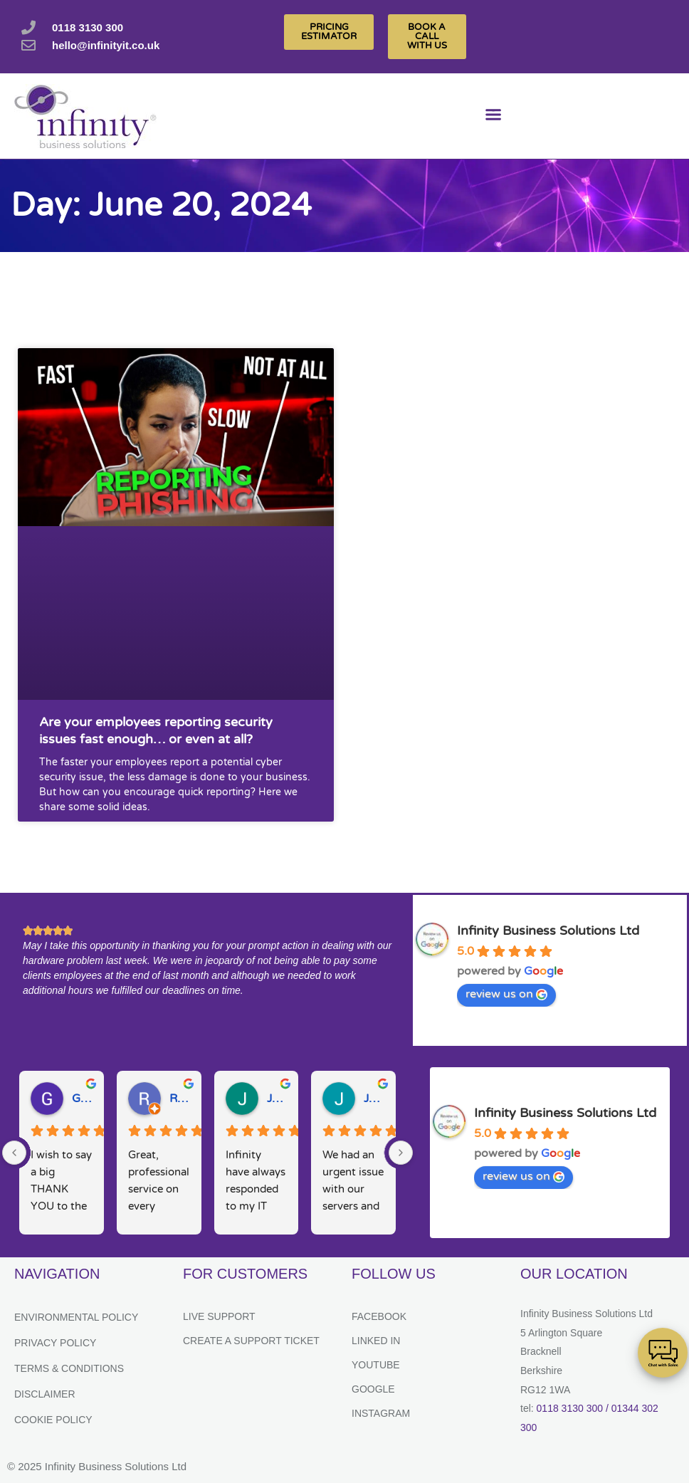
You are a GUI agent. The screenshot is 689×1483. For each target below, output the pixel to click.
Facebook (379, 1316)
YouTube (376, 1365)
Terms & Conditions (69, 1368)
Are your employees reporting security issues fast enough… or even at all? (156, 730)
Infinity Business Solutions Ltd (548, 930)
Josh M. (374, 1098)
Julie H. (277, 1098)
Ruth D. (179, 1098)
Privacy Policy (55, 1342)
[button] (493, 116)
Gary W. (82, 1098)
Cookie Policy (53, 1419)
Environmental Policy (76, 1317)
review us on (506, 994)
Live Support (219, 1316)
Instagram (381, 1413)
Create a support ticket (251, 1340)
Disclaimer (44, 1394)
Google (373, 1389)
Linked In (376, 1340)
